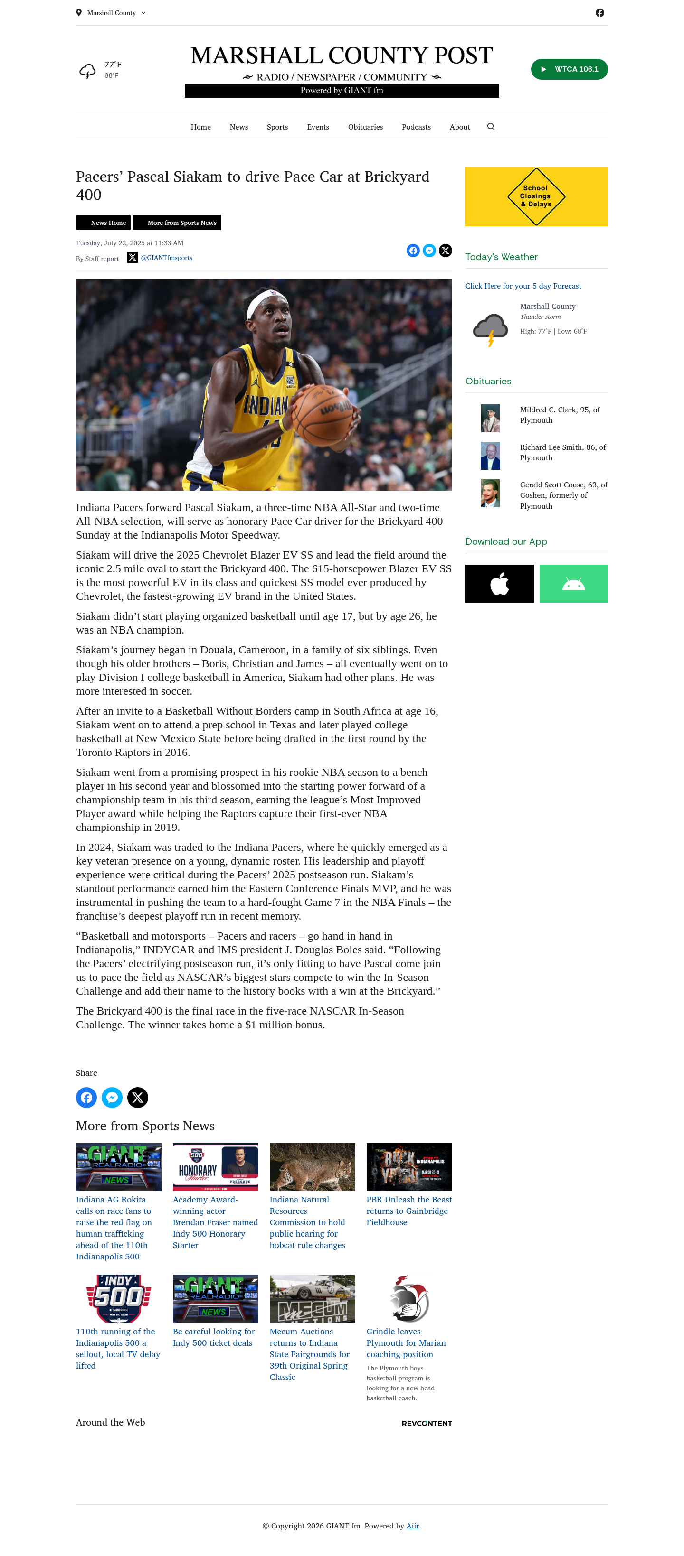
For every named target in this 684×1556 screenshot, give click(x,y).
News (239, 127)
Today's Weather (502, 257)
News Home (108, 222)
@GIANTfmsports (160, 257)
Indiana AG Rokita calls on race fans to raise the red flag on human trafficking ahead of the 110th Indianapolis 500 (119, 1203)
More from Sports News (182, 222)
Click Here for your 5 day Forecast (523, 286)
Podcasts (416, 127)
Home (201, 127)
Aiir (413, 1525)
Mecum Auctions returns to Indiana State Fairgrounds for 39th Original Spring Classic (312, 1329)
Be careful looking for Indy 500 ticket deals (215, 1312)
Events (318, 127)
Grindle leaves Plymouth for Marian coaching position (409, 1317)
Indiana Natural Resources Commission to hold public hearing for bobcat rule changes (312, 1197)
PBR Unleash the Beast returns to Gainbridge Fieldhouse (409, 1186)
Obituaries (365, 127)
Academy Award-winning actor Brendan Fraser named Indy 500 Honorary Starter (215, 1197)
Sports (277, 127)
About (460, 127)
